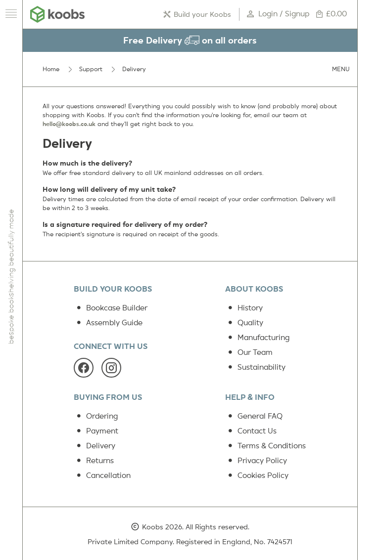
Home (51, 69)
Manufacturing (257, 337)
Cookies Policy (256, 475)
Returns (94, 460)
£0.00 (331, 14)
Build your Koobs (199, 14)
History (244, 308)
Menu (341, 69)
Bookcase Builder (110, 308)
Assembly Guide (108, 322)
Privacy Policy (256, 460)
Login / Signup (278, 14)
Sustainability (255, 367)
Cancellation (102, 475)
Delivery (94, 445)
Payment (96, 431)
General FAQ (254, 416)
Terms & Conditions (265, 445)
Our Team (249, 352)
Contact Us (251, 431)
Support (90, 69)
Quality (244, 322)
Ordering (96, 416)
